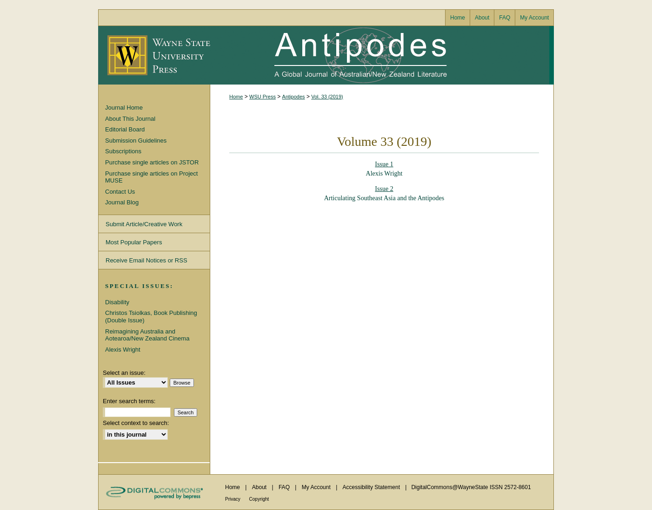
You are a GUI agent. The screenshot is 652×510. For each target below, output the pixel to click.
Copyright (259, 499)
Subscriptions (123, 151)
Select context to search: (136, 422)
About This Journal (130, 118)
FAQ (285, 487)
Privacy (233, 499)
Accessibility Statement (372, 487)
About (260, 487)
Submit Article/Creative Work (144, 224)
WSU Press (262, 96)
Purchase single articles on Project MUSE (151, 177)
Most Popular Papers (134, 242)
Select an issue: (124, 372)
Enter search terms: (129, 401)
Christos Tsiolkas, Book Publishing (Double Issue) (151, 316)
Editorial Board (125, 129)
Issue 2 (384, 188)
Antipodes (379, 55)
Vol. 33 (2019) (327, 96)
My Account (317, 487)
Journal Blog (122, 202)
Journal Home (124, 107)
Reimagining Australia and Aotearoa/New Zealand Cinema (147, 335)
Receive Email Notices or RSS (146, 260)
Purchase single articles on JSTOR (152, 162)
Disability (117, 302)
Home (236, 96)
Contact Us (120, 191)
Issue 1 (384, 164)
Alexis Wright (122, 349)
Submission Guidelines (135, 140)
